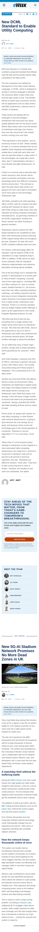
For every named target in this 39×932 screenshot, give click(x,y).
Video (24, 867)
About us (5, 857)
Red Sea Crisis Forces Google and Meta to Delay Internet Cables (19, 703)
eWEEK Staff (6, 708)
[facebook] (8, 848)
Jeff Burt (7, 44)
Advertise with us (8, 863)
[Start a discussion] (24, 14)
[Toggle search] (35, 5)
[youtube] (19, 848)
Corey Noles (15, 602)
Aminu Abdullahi (8, 784)
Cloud (24, 874)
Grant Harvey (15, 608)
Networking (6, 14)
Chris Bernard (15, 595)
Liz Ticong (14, 582)
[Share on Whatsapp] (36, 14)
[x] (31, 848)
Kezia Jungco (15, 589)
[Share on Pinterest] (33, 14)
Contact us (6, 860)
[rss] (25, 848)
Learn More (7, 63)
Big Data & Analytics (29, 871)
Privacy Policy (15, 547)
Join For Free (19, 539)
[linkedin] (14, 848)
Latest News (26, 857)
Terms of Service (5, 907)
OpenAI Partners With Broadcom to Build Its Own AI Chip (17, 740)
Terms (6, 547)
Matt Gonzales (15, 576)
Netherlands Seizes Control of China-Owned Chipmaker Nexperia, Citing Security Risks (18, 778)
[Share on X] (30, 14)
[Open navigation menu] (4, 5)
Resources (26, 861)
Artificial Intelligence (29, 864)
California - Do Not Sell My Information (28, 907)
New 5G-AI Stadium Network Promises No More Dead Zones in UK (19, 666)
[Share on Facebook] (27, 14)
